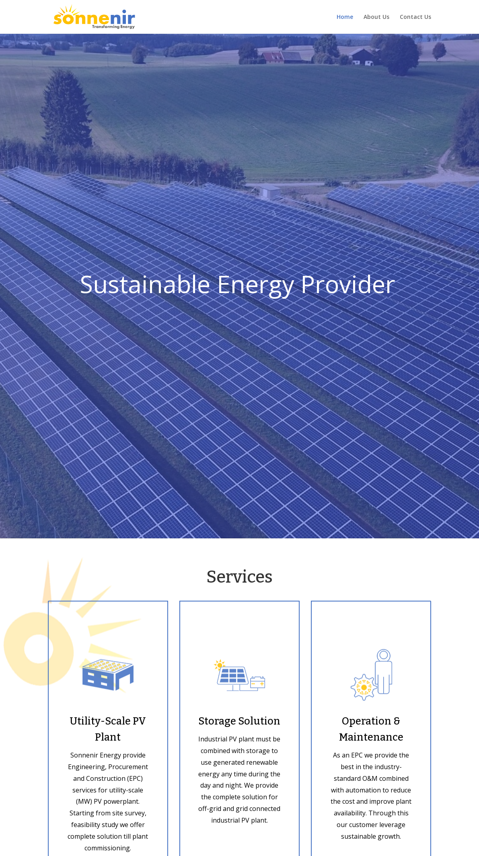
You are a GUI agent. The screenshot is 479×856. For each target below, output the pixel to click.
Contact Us (415, 17)
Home (345, 17)
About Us (376, 17)
